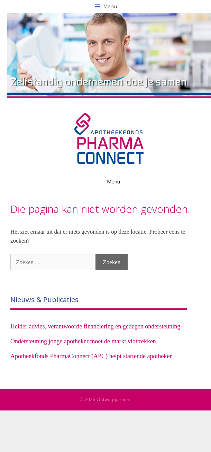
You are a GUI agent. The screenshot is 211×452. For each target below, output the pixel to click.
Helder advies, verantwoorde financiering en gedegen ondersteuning (95, 326)
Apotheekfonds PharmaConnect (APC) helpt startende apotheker (91, 356)
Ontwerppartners (114, 399)
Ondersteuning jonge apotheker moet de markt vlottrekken (83, 341)
